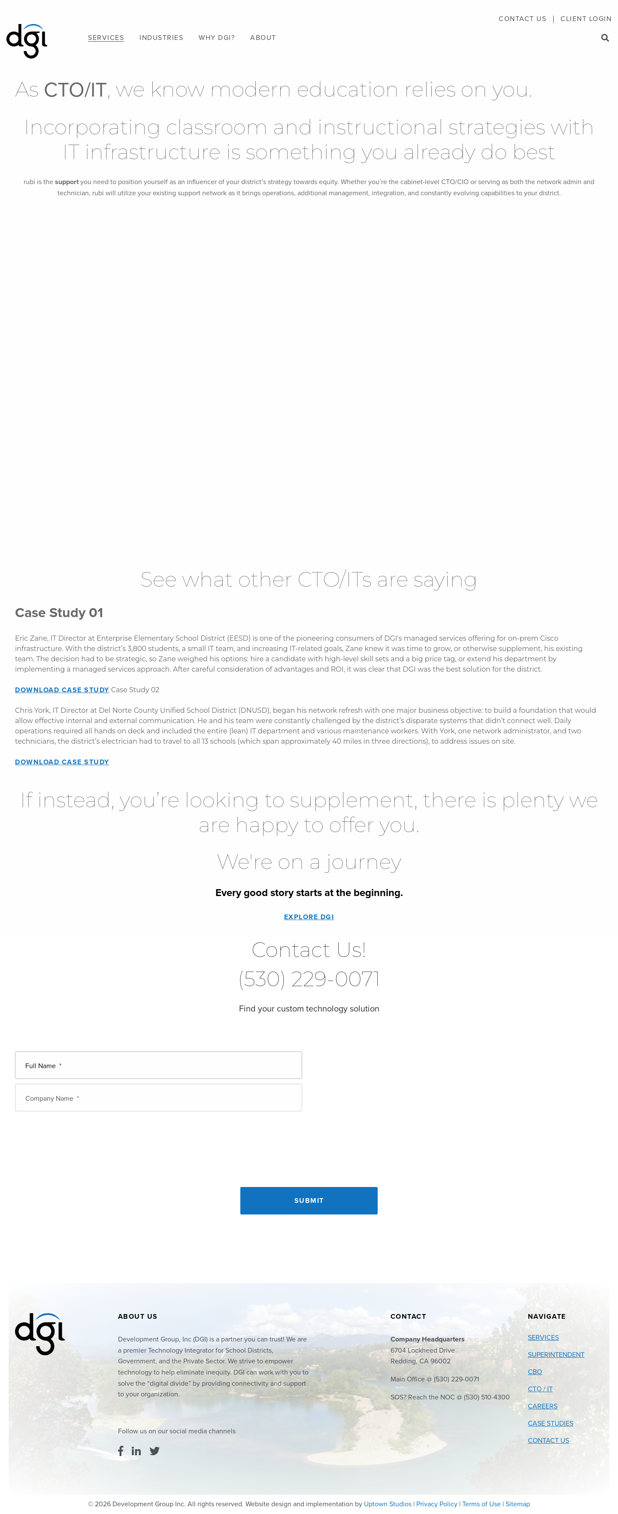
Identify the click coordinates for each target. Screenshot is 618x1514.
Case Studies (550, 1423)
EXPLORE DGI (309, 917)
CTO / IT (540, 1389)
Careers (542, 1406)
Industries (161, 38)
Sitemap (518, 1504)
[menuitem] (522, 19)
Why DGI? (217, 38)
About (263, 38)
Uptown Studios (388, 1504)
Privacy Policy (436, 1504)
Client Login (586, 19)
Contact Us (522, 19)
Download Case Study (62, 690)
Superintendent (556, 1354)
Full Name (43, 1064)
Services (106, 38)
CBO (535, 1372)
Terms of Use (481, 1504)
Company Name (52, 1091)
